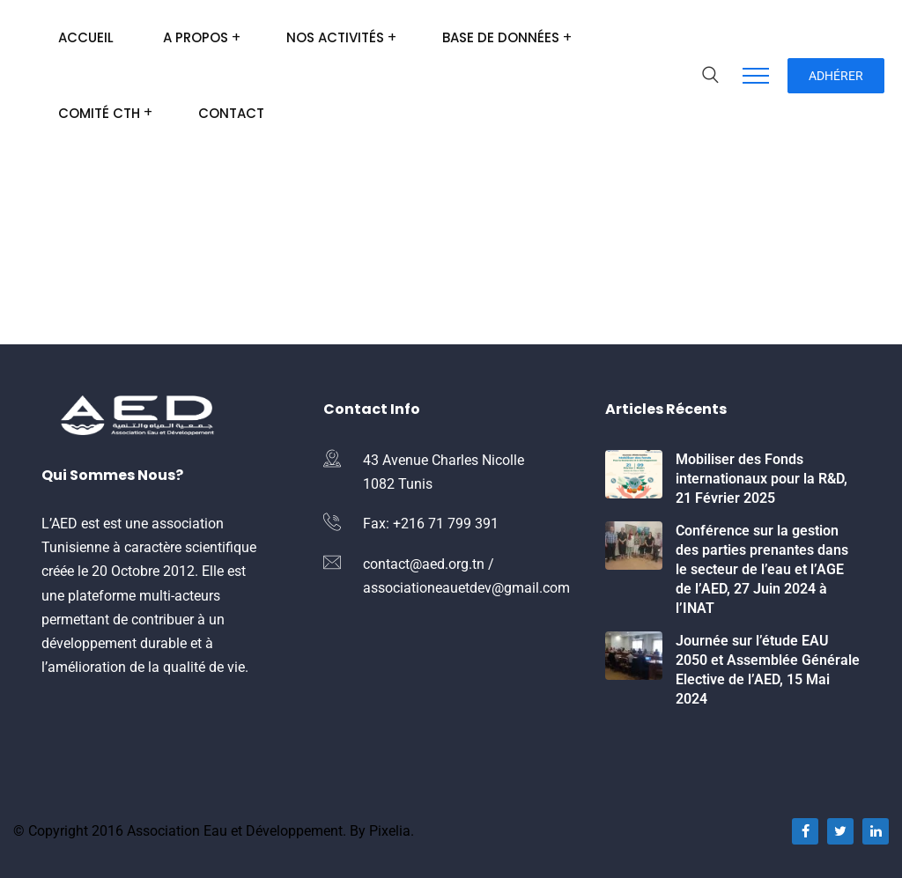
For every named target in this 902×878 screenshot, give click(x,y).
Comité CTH (99, 113)
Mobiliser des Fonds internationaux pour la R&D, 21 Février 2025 (761, 478)
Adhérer (836, 76)
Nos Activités (335, 37)
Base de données (500, 37)
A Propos (195, 37)
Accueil (86, 37)
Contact (231, 113)
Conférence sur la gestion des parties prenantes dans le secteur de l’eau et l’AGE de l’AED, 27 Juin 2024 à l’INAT (762, 569)
